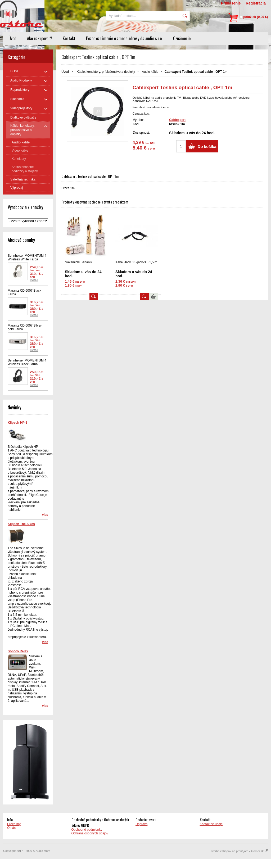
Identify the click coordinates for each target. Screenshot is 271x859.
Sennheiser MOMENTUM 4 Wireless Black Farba (27, 362)
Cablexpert (177, 120)
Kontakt (69, 38)
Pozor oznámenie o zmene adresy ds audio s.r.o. (124, 38)
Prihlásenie (231, 3)
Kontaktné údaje (211, 824)
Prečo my (14, 824)
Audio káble (150, 72)
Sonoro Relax (18, 651)
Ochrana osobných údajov (89, 833)
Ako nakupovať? (39, 38)
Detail (34, 280)
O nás (11, 828)
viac (45, 515)
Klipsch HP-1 (17, 422)
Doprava (141, 824)
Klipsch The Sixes (21, 524)
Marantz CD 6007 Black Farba (24, 292)
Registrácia (256, 3)
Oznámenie (182, 38)
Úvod (12, 38)
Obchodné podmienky (86, 829)
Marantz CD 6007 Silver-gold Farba (25, 327)
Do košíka (207, 146)
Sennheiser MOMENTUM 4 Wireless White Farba (27, 257)
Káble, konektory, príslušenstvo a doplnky (106, 72)
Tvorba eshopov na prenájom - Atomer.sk (239, 851)
